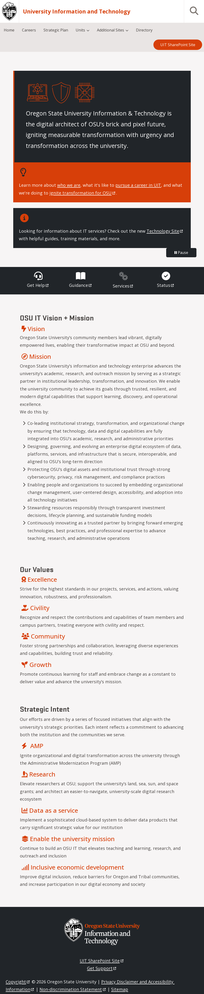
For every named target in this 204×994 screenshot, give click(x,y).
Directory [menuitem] (144, 30)
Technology (165, 231)
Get (38, 285)
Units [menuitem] (80, 30)
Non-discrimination (72, 989)
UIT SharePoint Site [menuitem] (177, 44)
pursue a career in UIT (138, 185)
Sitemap (119, 989)
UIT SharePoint (102, 960)
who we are (68, 185)
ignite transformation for (82, 193)
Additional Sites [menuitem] (110, 30)
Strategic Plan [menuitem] (55, 30)
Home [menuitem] (9, 30)
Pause (181, 252)
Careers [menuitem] (29, 30)
